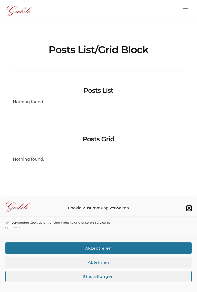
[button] (189, 208)
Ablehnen (98, 262)
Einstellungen (98, 276)
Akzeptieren (98, 248)
